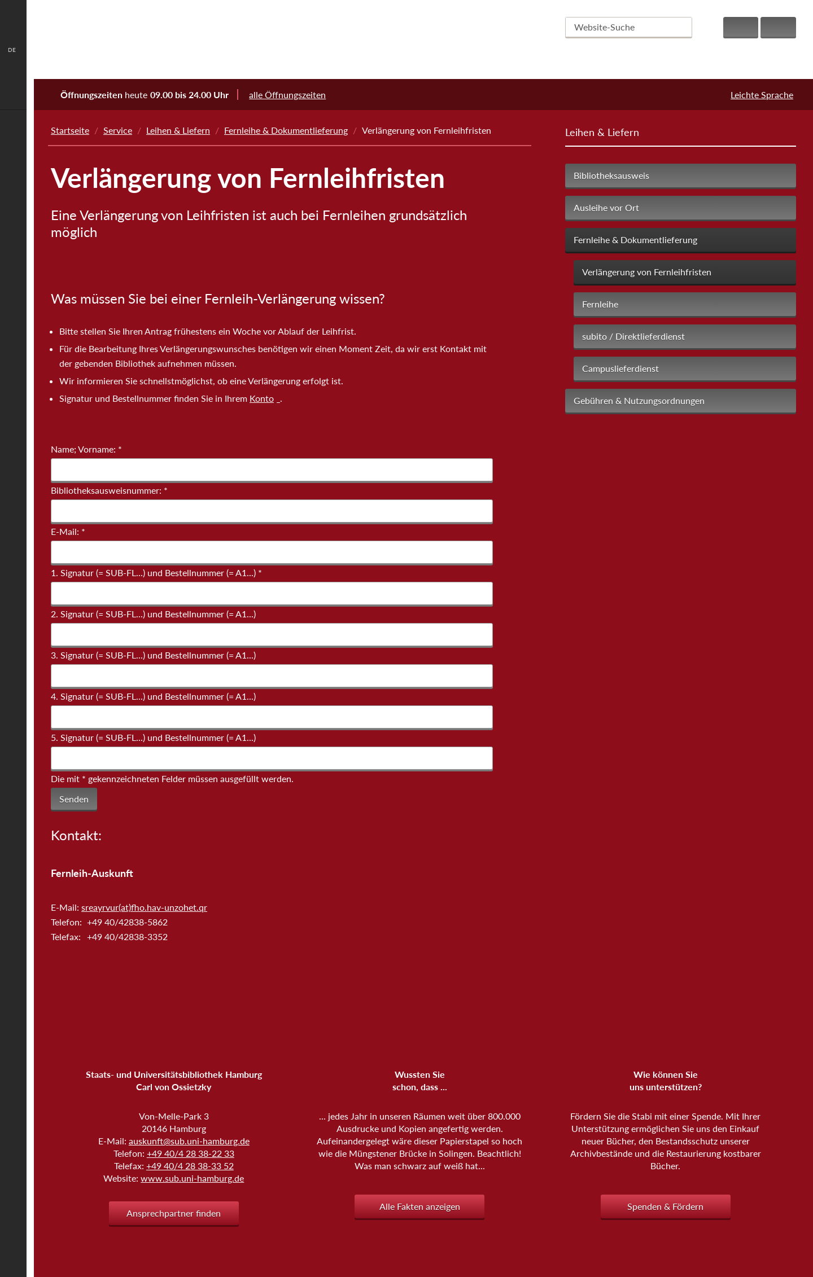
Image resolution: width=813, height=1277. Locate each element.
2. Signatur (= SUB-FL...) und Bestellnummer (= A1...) (153, 613)
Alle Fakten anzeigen (419, 1206)
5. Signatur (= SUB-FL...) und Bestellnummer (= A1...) (153, 737)
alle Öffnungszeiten (294, 94)
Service (117, 130)
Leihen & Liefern (178, 130)
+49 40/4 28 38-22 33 (190, 1153)
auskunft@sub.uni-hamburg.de (189, 1140)
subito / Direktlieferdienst (633, 336)
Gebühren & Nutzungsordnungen (639, 400)
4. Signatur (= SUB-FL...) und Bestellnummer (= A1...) (153, 696)
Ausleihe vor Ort (606, 207)
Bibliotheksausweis (611, 175)
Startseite (70, 130)
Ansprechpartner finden (173, 1213)
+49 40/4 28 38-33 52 (190, 1165)
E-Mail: (68, 531)
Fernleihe (600, 304)
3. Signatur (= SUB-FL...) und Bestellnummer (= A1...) (153, 655)
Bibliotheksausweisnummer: (109, 490)
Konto (262, 398)
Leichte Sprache (762, 94)
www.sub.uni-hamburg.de (192, 1178)
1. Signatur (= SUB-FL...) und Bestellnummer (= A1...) (156, 572)
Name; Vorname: (86, 449)
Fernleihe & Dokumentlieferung (286, 130)
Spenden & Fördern (665, 1206)
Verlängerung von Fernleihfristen (646, 271)
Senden (74, 798)
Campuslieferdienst (620, 368)
